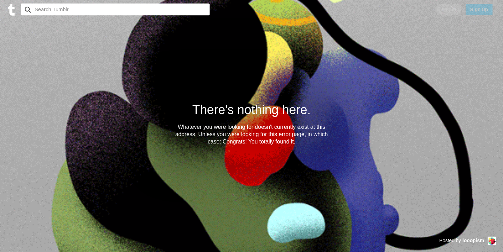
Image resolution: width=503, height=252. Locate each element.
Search (27, 9)
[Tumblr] (10, 9)
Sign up (479, 9)
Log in (449, 9)
